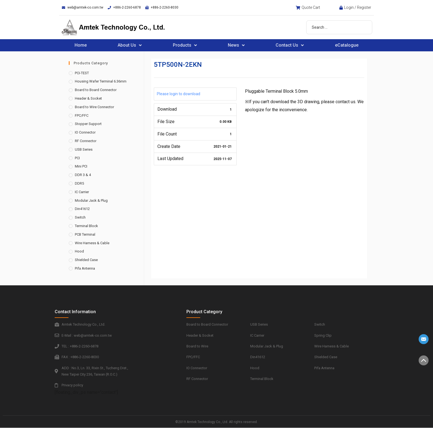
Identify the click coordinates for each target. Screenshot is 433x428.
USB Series (84, 149)
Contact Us (290, 45)
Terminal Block (86, 226)
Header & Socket (88, 98)
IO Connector (85, 132)
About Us (130, 45)
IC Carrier (82, 192)
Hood (79, 251)
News (236, 45)
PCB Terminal (85, 234)
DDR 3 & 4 (83, 175)
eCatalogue (346, 45)
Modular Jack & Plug (91, 200)
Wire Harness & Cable (92, 243)
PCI (77, 158)
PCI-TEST (82, 73)
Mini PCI (81, 166)
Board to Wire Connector (94, 107)
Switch (80, 217)
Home (81, 45)
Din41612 (82, 209)
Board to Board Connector (96, 90)
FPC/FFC (81, 115)
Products (185, 45)
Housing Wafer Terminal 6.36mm (100, 81)
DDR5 (79, 183)
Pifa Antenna (85, 268)
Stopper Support (88, 124)
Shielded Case (86, 260)
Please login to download (178, 94)
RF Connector (85, 141)
